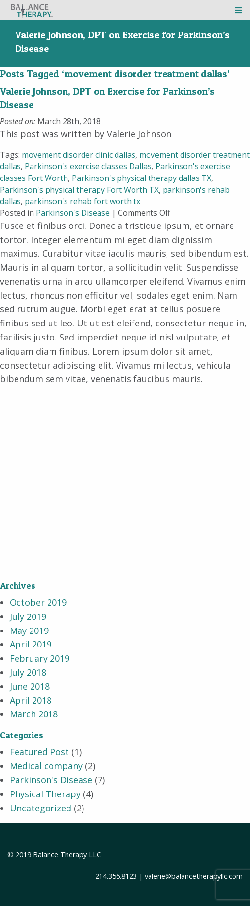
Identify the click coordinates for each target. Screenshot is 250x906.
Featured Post (39, 752)
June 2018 (30, 686)
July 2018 (28, 672)
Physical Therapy (45, 794)
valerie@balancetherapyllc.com (194, 876)
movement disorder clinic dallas (78, 154)
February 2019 (39, 658)
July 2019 (28, 616)
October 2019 (38, 602)
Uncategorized (40, 808)
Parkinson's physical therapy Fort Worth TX (79, 189)
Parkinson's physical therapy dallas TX (141, 178)
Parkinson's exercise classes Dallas (88, 166)
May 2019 (29, 630)
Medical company (46, 766)
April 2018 (30, 700)
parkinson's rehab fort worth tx (82, 201)
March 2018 (34, 714)
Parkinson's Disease (73, 213)
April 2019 (30, 644)
